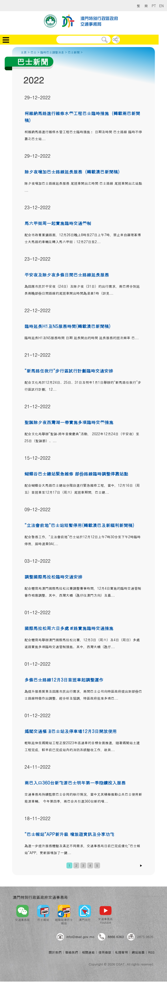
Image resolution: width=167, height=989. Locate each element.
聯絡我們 (71, 952)
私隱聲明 (121, 952)
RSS (151, 952)
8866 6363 (116, 936)
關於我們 (55, 952)
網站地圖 (138, 952)
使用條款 (104, 952)
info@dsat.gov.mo (80, 936)
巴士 (34, 52)
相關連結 (88, 952)
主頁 (24, 52)
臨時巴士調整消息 (52, 52)
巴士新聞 (74, 52)
